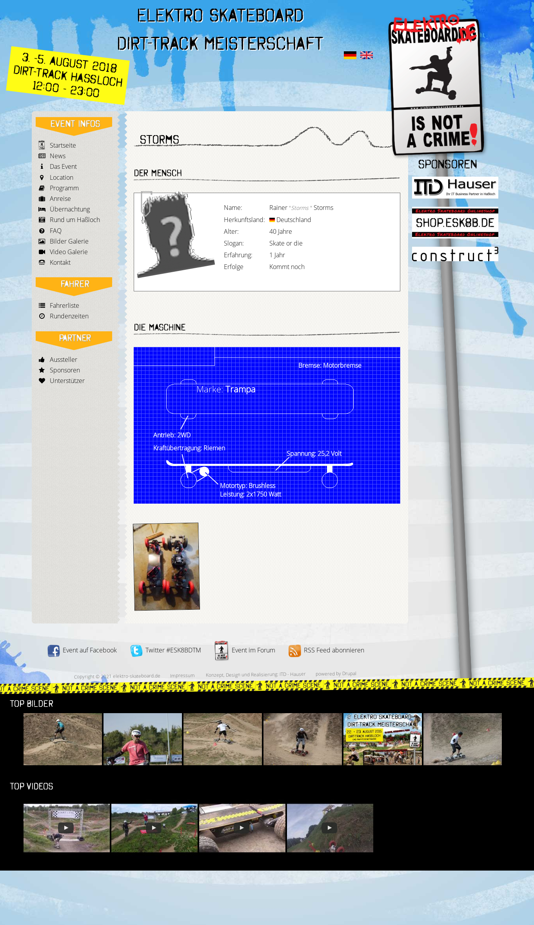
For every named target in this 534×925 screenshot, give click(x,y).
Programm (64, 188)
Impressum (182, 675)
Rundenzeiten (69, 316)
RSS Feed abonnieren (326, 650)
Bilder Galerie (69, 241)
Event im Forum (244, 650)
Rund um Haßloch (75, 219)
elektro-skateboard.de (136, 675)
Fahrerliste (64, 305)
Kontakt (60, 262)
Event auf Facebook (82, 650)
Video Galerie (69, 252)
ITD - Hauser (292, 673)
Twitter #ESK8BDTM (165, 650)
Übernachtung (70, 209)
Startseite (63, 145)
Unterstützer (67, 380)
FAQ (56, 230)
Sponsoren (65, 370)
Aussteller (63, 359)
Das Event (63, 166)
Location (61, 177)
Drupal (349, 673)
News (57, 156)
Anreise (60, 198)
